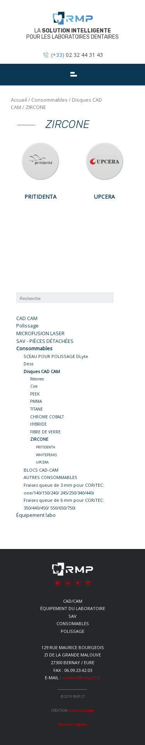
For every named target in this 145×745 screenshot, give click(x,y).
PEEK (34, 394)
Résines (37, 379)
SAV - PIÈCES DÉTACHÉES (44, 341)
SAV (72, 616)
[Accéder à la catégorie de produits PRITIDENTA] (40, 170)
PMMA (36, 401)
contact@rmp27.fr (81, 677)
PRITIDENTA (45, 447)
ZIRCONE (39, 439)
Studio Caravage (81, 710)
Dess (28, 364)
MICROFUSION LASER (40, 333)
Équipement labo (36, 515)
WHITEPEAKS (46, 454)
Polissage (27, 325)
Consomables (72, 623)
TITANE (36, 409)
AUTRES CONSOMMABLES (50, 477)
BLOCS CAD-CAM (41, 470)
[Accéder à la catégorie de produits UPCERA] (104, 170)
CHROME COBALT (47, 416)
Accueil (19, 99)
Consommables (49, 99)
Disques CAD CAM (42, 371)
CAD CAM (27, 318)
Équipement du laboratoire (72, 608)
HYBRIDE (38, 424)
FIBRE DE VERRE (45, 432)
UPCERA (42, 462)
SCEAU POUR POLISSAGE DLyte (56, 356)
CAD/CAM (72, 601)
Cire (34, 386)
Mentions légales (72, 724)
